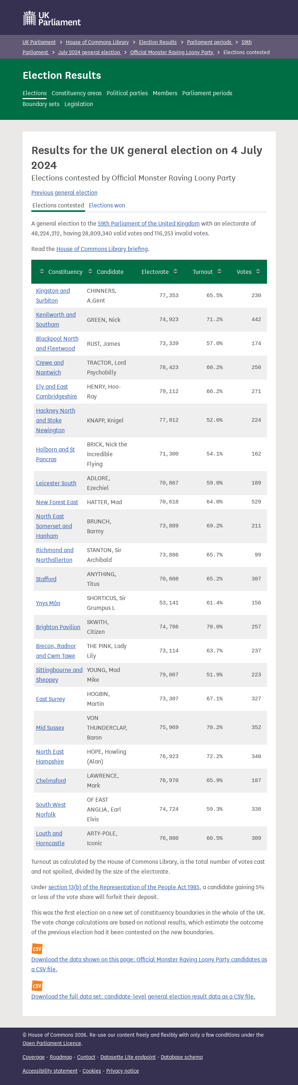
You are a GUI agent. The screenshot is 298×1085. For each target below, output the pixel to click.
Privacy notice (122, 1071)
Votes (244, 271)
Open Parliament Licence (52, 1043)
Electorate (155, 271)
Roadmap (61, 1057)
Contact (86, 1057)
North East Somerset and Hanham (54, 526)
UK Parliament (39, 42)
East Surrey (50, 699)
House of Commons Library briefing (102, 249)
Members (165, 93)
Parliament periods (210, 42)
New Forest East (57, 502)
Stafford (46, 579)
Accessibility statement (50, 1071)
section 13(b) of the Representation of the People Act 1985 (123, 887)
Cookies (92, 1071)
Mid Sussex (50, 727)
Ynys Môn (48, 603)
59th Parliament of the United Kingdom (149, 223)
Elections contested (58, 205)
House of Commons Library (97, 42)
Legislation (78, 104)
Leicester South (56, 483)
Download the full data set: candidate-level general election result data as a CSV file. (143, 996)
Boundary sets (41, 104)
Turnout (203, 271)
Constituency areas (77, 93)
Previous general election (64, 192)
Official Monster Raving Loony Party (172, 52)
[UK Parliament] (52, 18)
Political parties (127, 93)
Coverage (34, 1057)
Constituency (65, 271)
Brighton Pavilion (58, 627)
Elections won (107, 205)
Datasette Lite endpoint (128, 1057)
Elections (35, 93)
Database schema (182, 1057)
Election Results (158, 42)
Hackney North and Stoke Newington (55, 420)
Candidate (110, 271)
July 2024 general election (90, 52)
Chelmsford (51, 780)
